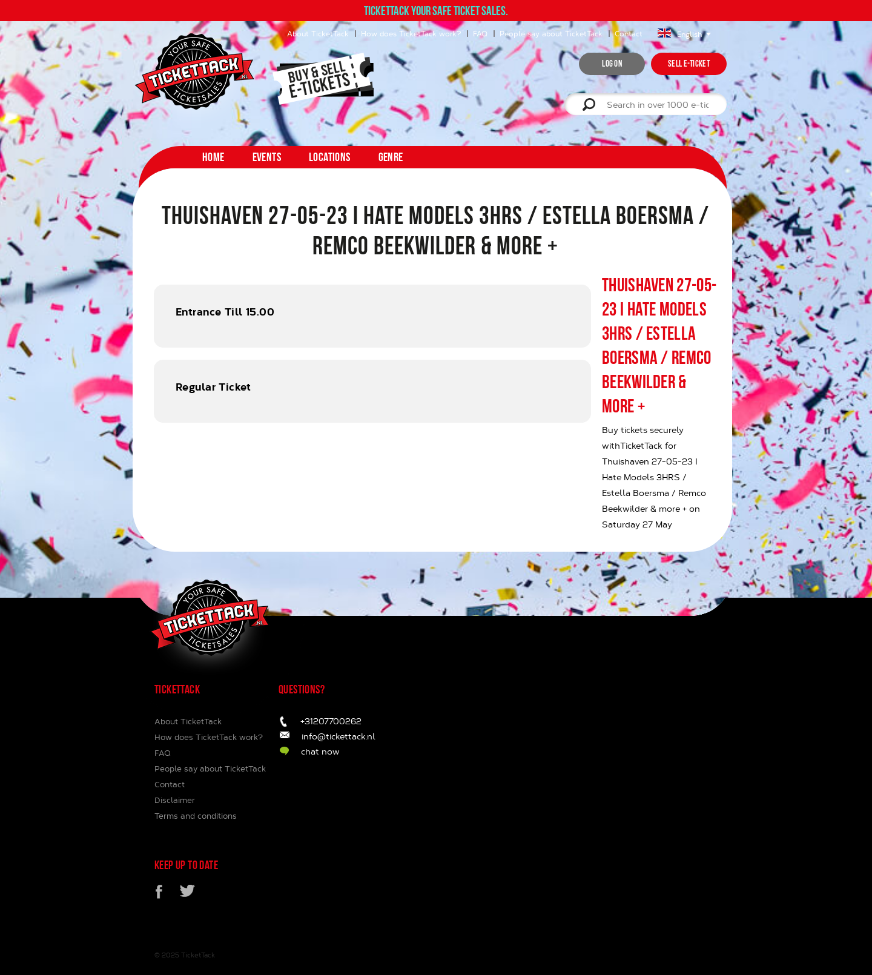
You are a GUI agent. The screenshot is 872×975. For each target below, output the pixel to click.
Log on (612, 63)
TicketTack (198, 954)
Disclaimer (174, 800)
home (213, 157)
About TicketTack (318, 33)
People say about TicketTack (551, 33)
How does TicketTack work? (411, 33)
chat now (320, 751)
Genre (390, 157)
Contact (628, 33)
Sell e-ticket (689, 63)
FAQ (480, 33)
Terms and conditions (195, 815)
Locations (330, 157)
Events (267, 157)
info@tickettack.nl (338, 736)
